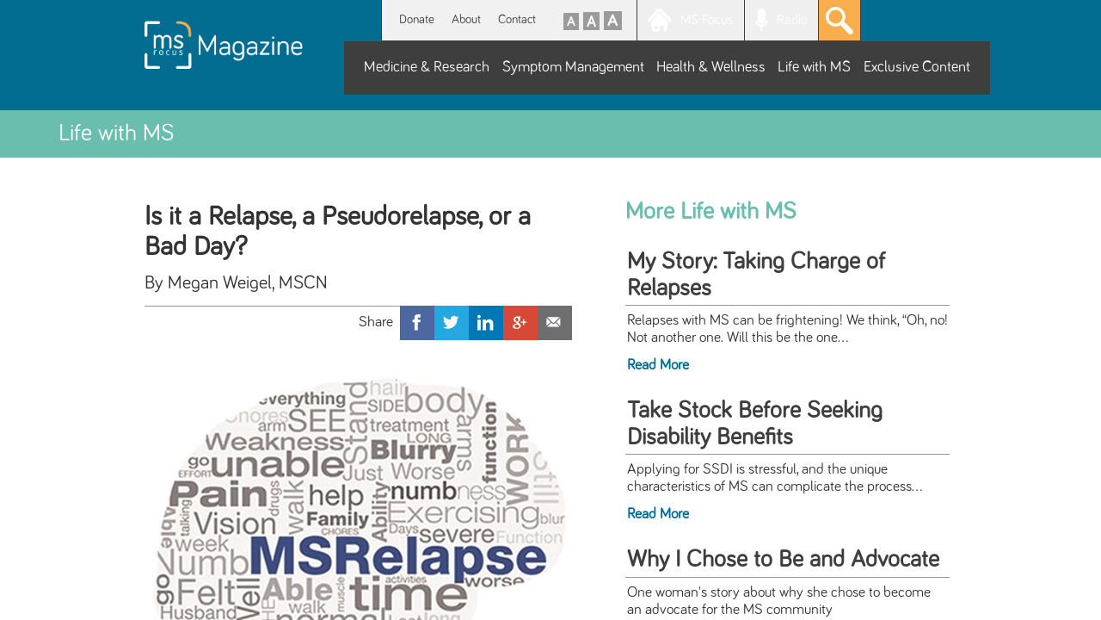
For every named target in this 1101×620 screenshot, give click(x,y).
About (466, 19)
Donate (416, 19)
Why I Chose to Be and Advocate (783, 560)
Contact (517, 19)
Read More (658, 365)
